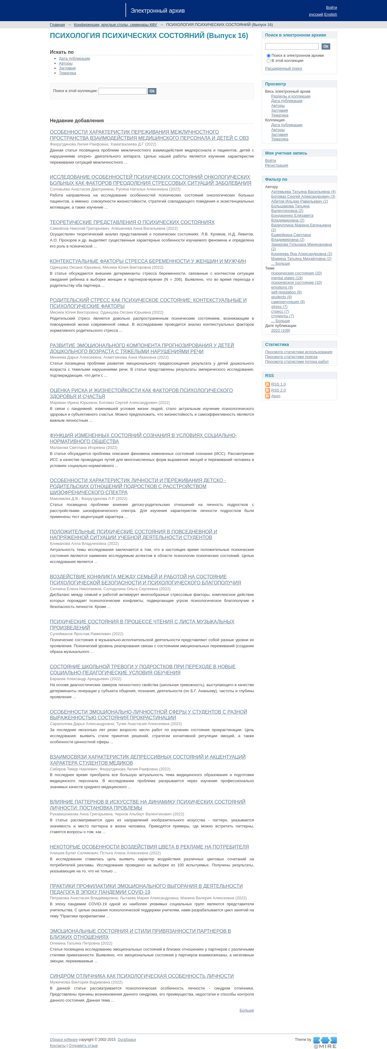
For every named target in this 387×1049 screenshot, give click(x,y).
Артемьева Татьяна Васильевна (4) (303, 191)
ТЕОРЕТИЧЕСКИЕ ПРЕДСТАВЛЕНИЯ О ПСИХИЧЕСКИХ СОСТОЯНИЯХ (132, 222)
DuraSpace (127, 1040)
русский (316, 14)
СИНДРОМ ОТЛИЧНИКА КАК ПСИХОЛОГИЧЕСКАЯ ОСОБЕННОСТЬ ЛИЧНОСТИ (142, 976)
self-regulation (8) (286, 292)
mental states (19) (287, 278)
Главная (57, 24)
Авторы (66, 63)
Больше (247, 1010)
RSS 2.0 (278, 390)
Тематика (67, 73)
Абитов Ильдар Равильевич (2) (299, 201)
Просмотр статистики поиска (291, 356)
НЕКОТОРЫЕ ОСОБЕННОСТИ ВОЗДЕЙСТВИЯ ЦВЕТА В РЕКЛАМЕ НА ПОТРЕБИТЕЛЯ (149, 846)
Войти (331, 7)
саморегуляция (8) (288, 301)
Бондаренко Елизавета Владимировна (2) (292, 217)
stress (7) (279, 306)
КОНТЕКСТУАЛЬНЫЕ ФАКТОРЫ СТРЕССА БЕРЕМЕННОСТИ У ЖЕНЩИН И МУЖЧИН (148, 261)
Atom (275, 396)
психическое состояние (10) (296, 282)
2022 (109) (280, 330)
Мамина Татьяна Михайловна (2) (301, 258)
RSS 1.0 (278, 384)
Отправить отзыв (83, 1046)
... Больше (280, 263)
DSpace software (64, 1040)
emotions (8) (282, 287)
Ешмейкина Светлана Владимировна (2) (291, 237)
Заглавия (67, 68)
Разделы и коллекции (291, 96)
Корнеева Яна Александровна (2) (301, 253)
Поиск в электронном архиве (295, 55)
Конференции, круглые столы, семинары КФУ (115, 24)
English (330, 14)
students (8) (281, 297)
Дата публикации (74, 58)
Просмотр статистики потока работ (297, 361)
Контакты (58, 1046)
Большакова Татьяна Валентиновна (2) (290, 208)
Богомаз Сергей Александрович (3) (303, 196)
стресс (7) (280, 311)
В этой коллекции (285, 60)
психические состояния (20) (296, 273)
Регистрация (276, 165)
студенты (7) (282, 316)
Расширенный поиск (283, 68)
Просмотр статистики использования (298, 352)
